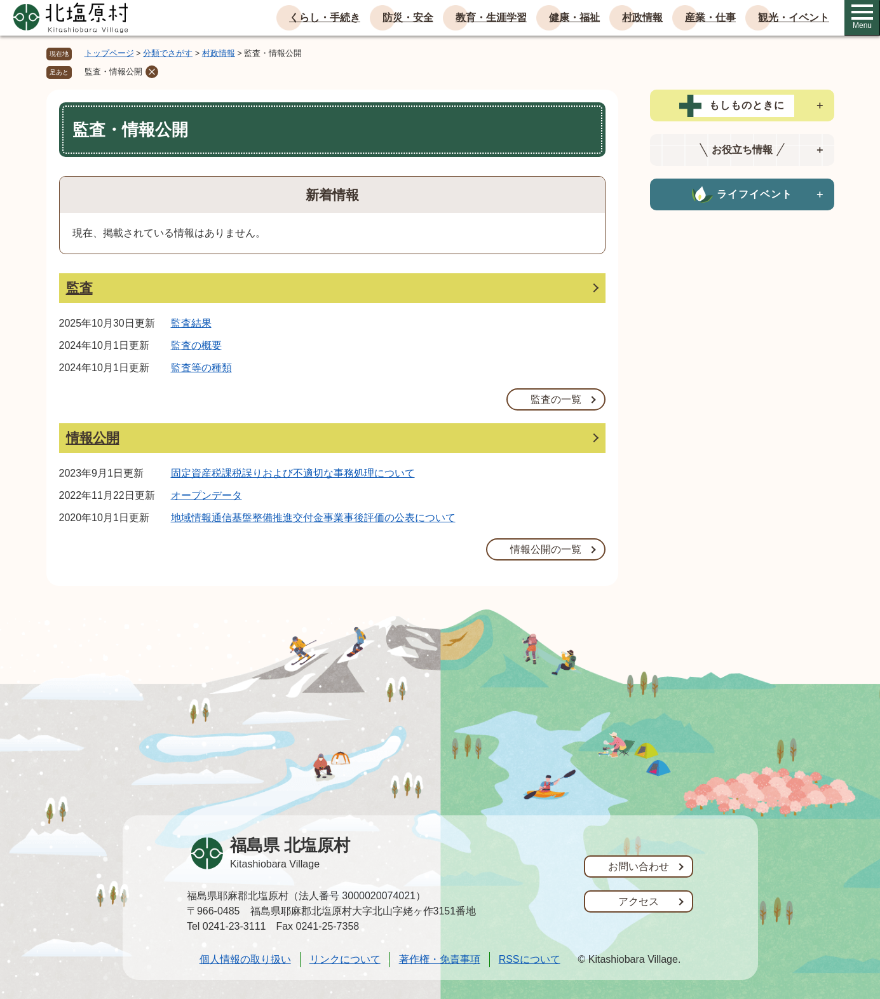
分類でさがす (168, 53)
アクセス (638, 901)
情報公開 (92, 437)
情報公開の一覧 (545, 549)
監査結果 (191, 323)
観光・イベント (793, 17)
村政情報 (642, 17)
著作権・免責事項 (439, 959)
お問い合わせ (638, 866)
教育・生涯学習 (491, 17)
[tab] (742, 105)
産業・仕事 (710, 17)
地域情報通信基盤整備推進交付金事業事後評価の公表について (313, 517)
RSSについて (529, 959)
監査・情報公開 (113, 71)
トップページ (109, 53)
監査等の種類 (201, 367)
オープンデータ (206, 495)
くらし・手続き (324, 17)
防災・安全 (407, 17)
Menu (862, 17)
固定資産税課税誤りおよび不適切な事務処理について (293, 473)
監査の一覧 (556, 399)
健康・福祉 (574, 17)
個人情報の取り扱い (245, 959)
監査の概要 (196, 345)
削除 (152, 71)
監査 (79, 287)
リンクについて (345, 959)
